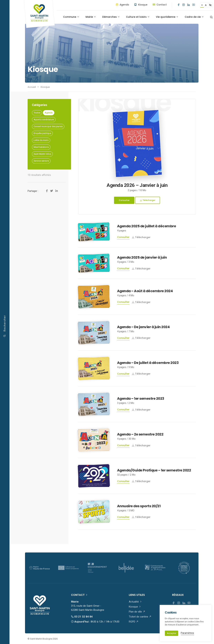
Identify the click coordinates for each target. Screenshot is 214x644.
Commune (71, 17)
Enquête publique (42, 133)
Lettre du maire (41, 140)
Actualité (135, 601)
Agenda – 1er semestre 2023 (140, 398)
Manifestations (41, 147)
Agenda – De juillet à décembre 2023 (148, 362)
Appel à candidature (44, 119)
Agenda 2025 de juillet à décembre (146, 226)
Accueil (32, 87)
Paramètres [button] (187, 633)
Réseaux (178, 595)
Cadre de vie (194, 17)
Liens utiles (137, 595)
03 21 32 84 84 (82, 616)
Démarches (111, 17)
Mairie (91, 17)
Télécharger (147, 200)
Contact (160, 4)
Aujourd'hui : (95, 621)
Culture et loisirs (138, 17)
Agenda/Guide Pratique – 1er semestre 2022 (154, 470)
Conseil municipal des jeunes (48, 126)
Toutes (37, 112)
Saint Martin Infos (42, 154)
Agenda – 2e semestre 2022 (140, 434)
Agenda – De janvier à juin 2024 (143, 326)
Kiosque (140, 4)
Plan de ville (137, 611)
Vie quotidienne (167, 17)
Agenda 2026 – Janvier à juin (137, 185)
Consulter (124, 200)
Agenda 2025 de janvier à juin (142, 257)
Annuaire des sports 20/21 (139, 506)
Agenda (122, 4)
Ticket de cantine (140, 616)
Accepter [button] (171, 633)
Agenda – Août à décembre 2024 (145, 291)
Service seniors (41, 160)
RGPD (133, 621)
